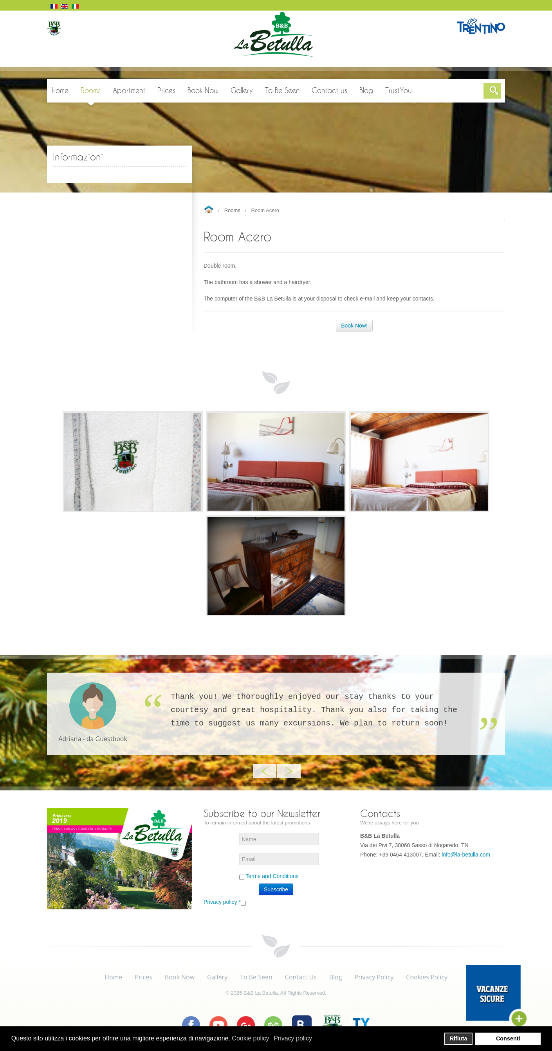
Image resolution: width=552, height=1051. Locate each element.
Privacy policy (222, 902)
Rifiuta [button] (458, 1038)
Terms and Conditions (271, 876)
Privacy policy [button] (293, 1038)
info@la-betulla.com (466, 854)
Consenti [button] (508, 1038)
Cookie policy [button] (250, 1038)
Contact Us (301, 977)
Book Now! (354, 325)
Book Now (180, 977)
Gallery (217, 977)
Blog (335, 977)
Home (208, 210)
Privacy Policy (373, 977)
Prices (143, 977)
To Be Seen (256, 977)
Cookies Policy (426, 977)
